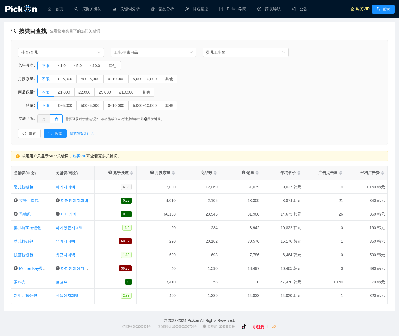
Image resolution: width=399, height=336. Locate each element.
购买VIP (80, 156)
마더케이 (68, 214)
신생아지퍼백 (67, 295)
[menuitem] (55, 9)
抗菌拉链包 (23, 255)
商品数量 (26, 92)
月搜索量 (26, 78)
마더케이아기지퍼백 (78, 268)
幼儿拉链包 (23, 241)
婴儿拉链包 (23, 187)
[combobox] (61, 52)
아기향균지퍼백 (69, 227)
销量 (26, 105)
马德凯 (25, 214)
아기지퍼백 (65, 187)
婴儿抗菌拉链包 (27, 227)
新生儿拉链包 (25, 295)
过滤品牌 (26, 118)
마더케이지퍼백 (74, 200)
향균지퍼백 (65, 255)
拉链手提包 (29, 200)
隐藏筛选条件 (82, 134)
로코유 (61, 282)
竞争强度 (26, 65)
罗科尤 (19, 282)
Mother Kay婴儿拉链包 (38, 268)
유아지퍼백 (65, 241)
